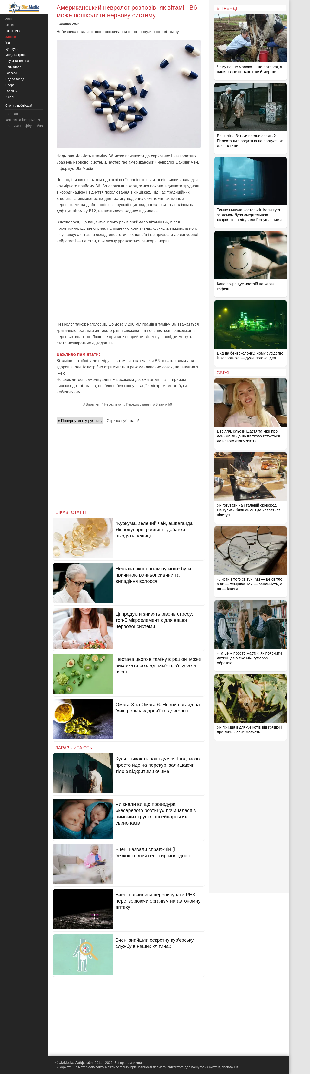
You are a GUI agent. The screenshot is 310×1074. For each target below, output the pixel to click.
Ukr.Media (84, 169)
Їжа (7, 43)
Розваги (11, 73)
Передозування (138, 404)
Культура (11, 49)
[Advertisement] (129, 282)
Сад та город (14, 79)
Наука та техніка (17, 61)
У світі (9, 97)
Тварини (11, 91)
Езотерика (12, 31)
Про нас (11, 114)
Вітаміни (92, 404)
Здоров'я (11, 37)
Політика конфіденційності (26, 126)
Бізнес (9, 25)
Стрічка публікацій (123, 421)
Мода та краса (15, 55)
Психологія (13, 67)
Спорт (9, 85)
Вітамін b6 (163, 404)
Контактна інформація (22, 120)
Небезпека (112, 404)
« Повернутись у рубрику (80, 421)
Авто (8, 18)
